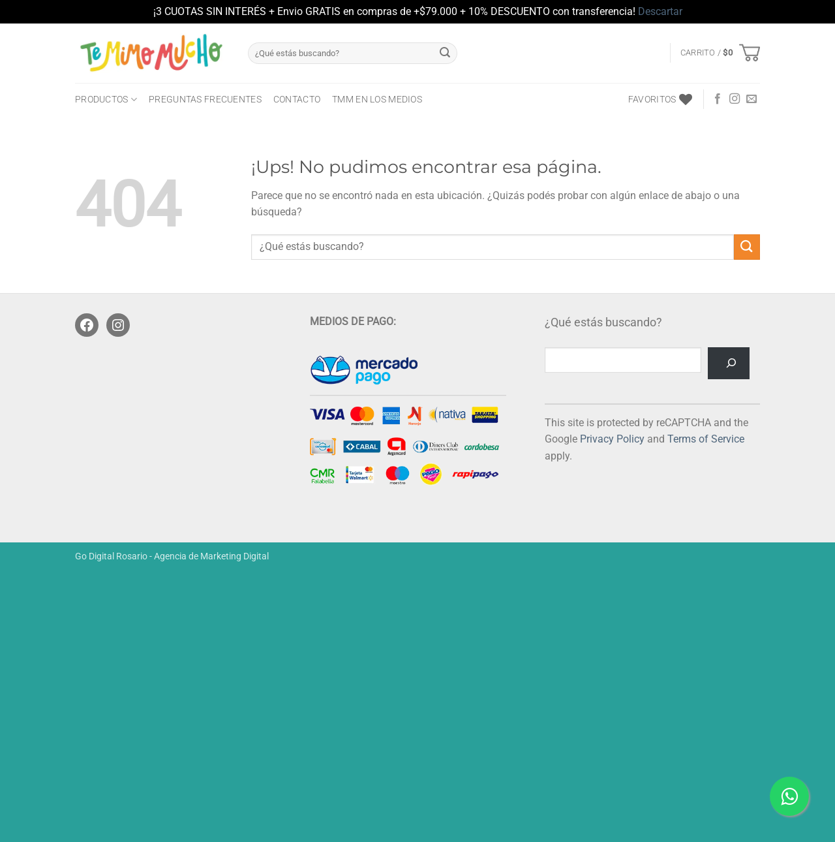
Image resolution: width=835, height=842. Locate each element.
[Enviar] (445, 53)
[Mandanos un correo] (751, 99)
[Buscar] (729, 363)
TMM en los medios (377, 99)
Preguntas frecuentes (205, 99)
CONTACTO (296, 99)
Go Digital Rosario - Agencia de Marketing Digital (172, 556)
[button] (720, 53)
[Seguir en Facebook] (717, 99)
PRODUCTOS (106, 99)
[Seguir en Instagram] (734, 99)
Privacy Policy (612, 439)
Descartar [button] (660, 11)
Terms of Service (705, 439)
